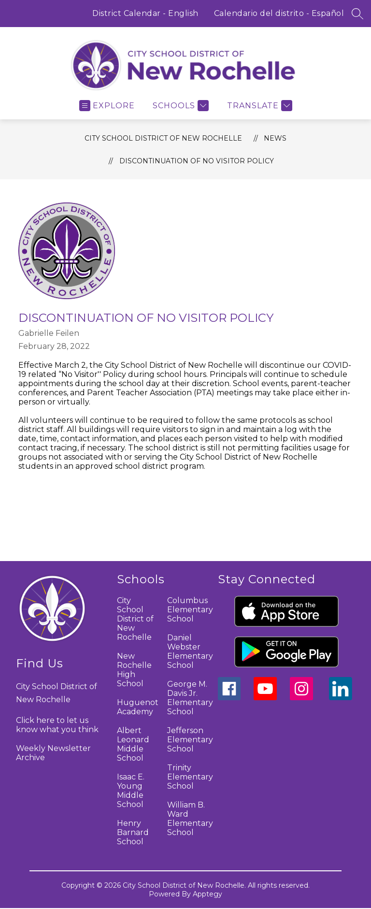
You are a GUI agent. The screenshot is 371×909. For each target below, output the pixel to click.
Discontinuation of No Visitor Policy (196, 161)
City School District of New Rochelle (163, 138)
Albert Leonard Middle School (133, 744)
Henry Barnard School (133, 832)
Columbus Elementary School (190, 609)
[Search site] (357, 13)
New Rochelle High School (134, 669)
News (275, 138)
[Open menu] (107, 106)
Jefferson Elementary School (190, 739)
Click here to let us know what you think (57, 725)
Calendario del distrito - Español (279, 13)
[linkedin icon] (340, 697)
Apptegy (207, 894)
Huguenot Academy (137, 707)
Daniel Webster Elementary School (190, 651)
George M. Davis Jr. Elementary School (190, 697)
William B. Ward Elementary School (190, 818)
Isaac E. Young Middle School (130, 790)
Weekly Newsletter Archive (53, 753)
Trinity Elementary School (190, 777)
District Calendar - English (145, 13)
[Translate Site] (258, 106)
